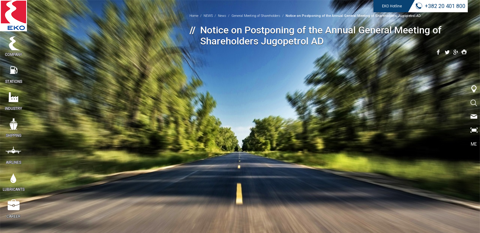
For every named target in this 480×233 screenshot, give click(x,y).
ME (474, 144)
